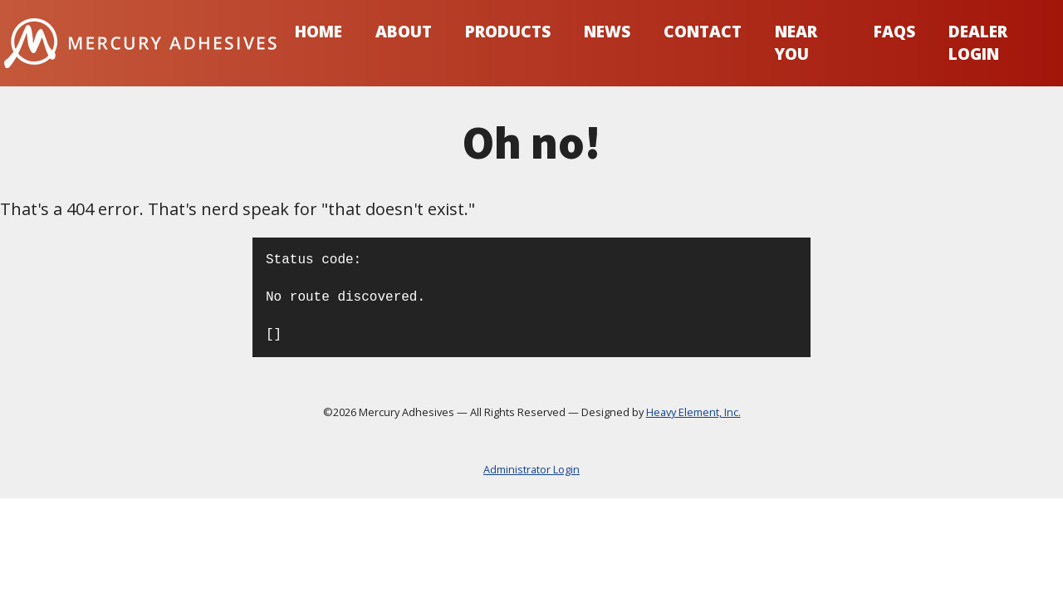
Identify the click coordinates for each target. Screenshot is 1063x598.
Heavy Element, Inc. (693, 411)
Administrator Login (531, 470)
